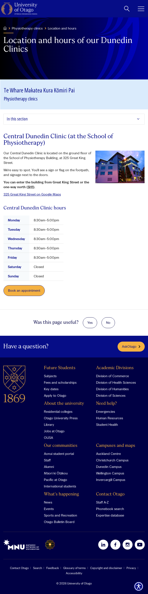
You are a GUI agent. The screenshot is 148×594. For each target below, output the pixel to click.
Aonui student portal (59, 453)
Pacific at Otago (55, 479)
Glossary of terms (74, 567)
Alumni (49, 466)
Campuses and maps (115, 445)
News (48, 502)
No (108, 322)
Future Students (59, 368)
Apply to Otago (55, 395)
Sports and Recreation (60, 515)
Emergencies (105, 411)
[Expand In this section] (74, 119)
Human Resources (109, 418)
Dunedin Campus (108, 466)
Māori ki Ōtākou (56, 473)
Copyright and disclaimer (106, 567)
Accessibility (74, 573)
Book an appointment (24, 290)
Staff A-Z (102, 502)
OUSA (48, 437)
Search (37, 567)
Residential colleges (58, 411)
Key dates (51, 389)
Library (49, 424)
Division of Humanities (112, 389)
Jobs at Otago (54, 431)
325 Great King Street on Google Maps (32, 194)
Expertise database (110, 515)
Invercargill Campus (110, 479)
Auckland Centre (108, 453)
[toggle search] (127, 8)
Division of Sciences (110, 395)
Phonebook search (110, 508)
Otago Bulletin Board (59, 521)
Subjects (50, 376)
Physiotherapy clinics (27, 28)
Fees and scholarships (60, 382)
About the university (64, 403)
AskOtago (131, 346)
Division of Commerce (112, 376)
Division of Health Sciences (116, 382)
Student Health (107, 424)
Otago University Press (61, 418)
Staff (47, 460)
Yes (90, 322)
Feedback (52, 567)
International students (60, 486)
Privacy (131, 567)
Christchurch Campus (112, 460)
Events (49, 508)
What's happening (61, 494)
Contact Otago (110, 494)
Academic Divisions (115, 368)
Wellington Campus (110, 473)
